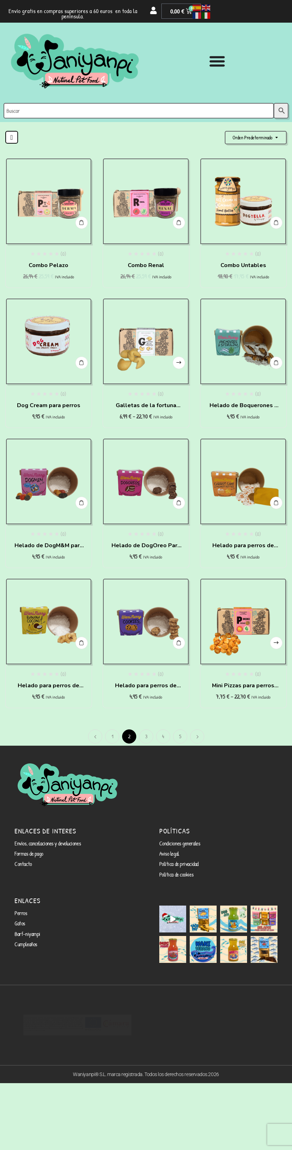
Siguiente (197, 736)
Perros (20, 906)
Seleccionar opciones (178, 359)
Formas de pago (27, 851)
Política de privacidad (175, 860)
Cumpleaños (25, 933)
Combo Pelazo (48, 265)
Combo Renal (146, 265)
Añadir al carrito (81, 219)
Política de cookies (174, 869)
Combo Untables (243, 265)
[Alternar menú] (217, 61)
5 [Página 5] (180, 736)
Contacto (22, 860)
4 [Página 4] (163, 736)
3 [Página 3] (146, 736)
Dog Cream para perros (48, 405)
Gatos (19, 915)
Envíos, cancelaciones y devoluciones (44, 842)
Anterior (95, 736)
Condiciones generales (177, 842)
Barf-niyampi (25, 924)
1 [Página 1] (112, 736)
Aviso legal (168, 851)
